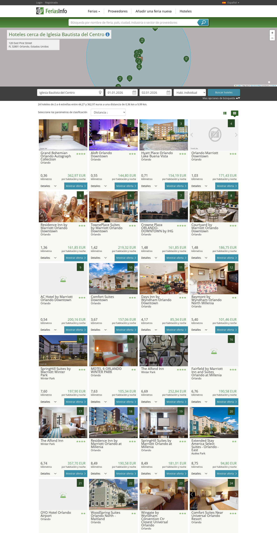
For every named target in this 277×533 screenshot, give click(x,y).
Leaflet (238, 86)
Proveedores (118, 11)
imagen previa (41, 135)
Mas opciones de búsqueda (219, 98)
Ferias (94, 11)
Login (39, 2)
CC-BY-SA (273, 86)
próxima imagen (85, 135)
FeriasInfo (53, 10)
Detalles (48, 186)
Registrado (51, 2)
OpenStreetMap (255, 86)
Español (233, 2)
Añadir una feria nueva (154, 11)
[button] (139, 57)
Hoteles (186, 11)
